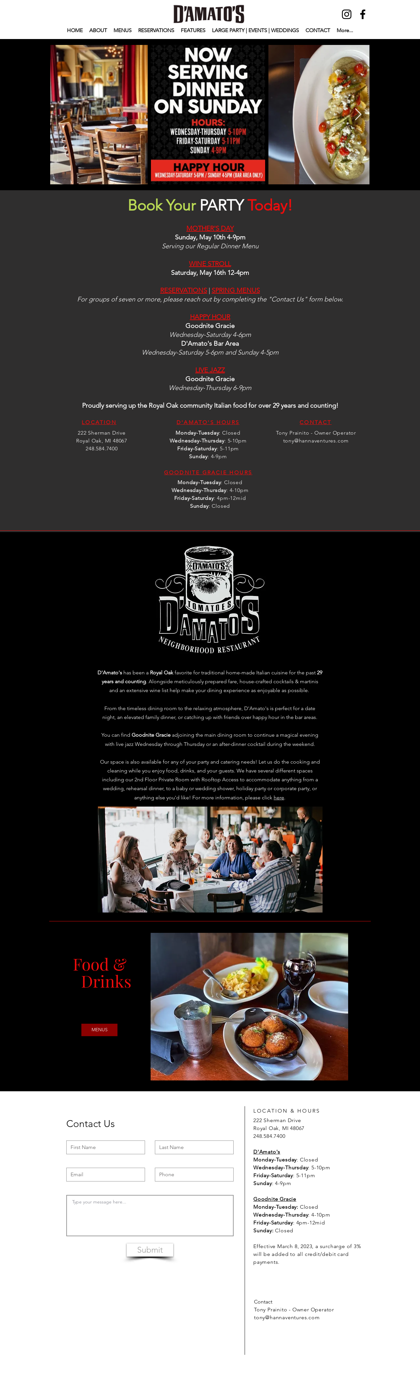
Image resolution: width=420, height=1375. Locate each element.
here (279, 797)
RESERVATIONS (183, 290)
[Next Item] (358, 114)
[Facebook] (362, 14)
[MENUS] (99, 1030)
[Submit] (150, 1250)
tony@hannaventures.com (316, 441)
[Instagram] (346, 14)
